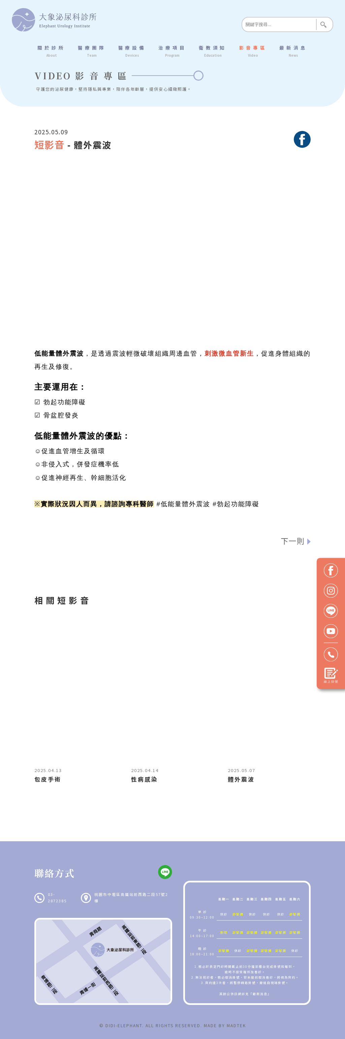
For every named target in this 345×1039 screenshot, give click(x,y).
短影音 (49, 144)
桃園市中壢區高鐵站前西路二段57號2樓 (131, 897)
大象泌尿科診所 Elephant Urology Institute (54, 19)
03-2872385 (57, 897)
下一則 (293, 540)
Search (323, 25)
